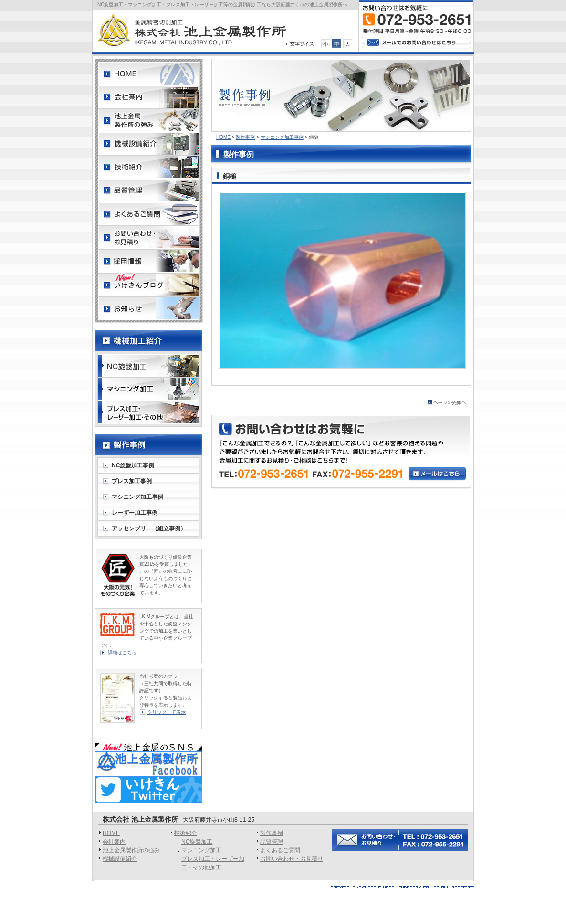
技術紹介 (185, 833)
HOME (223, 137)
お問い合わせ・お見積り (291, 859)
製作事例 (245, 137)
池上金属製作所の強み (131, 850)
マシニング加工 (201, 850)
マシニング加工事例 (282, 137)
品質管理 (271, 841)
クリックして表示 (166, 712)
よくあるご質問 (280, 850)
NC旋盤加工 (196, 841)
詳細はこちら (122, 652)
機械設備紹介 (120, 859)
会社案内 (114, 841)
